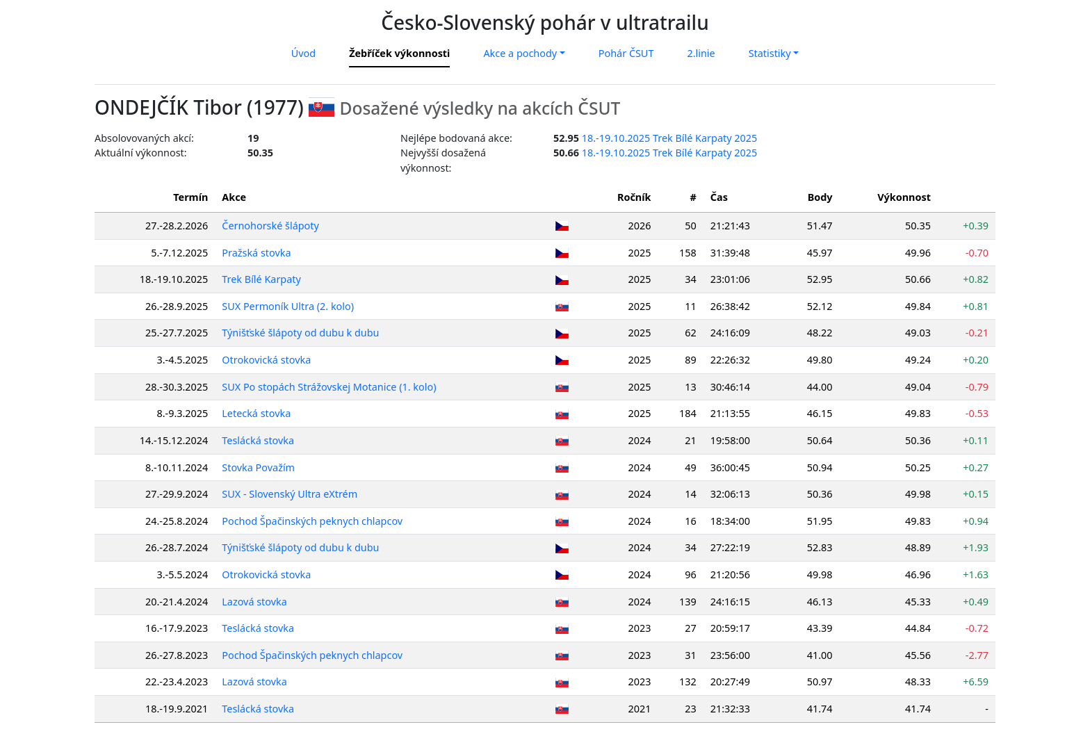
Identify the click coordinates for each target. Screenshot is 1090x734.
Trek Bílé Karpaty (261, 279)
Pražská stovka (256, 252)
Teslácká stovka (258, 440)
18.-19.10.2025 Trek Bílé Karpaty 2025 (669, 138)
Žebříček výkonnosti (399, 53)
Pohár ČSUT (626, 53)
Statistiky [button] (770, 53)
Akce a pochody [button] (520, 53)
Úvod (303, 53)
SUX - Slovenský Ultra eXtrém (289, 493)
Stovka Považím (258, 467)
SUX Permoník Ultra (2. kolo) (288, 306)
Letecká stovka (256, 413)
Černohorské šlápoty (270, 225)
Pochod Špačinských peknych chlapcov (312, 521)
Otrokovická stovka (266, 359)
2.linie (701, 53)
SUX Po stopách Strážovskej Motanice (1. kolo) (329, 386)
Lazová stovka (254, 601)
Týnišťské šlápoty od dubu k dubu (300, 332)
